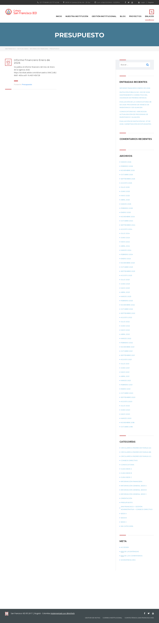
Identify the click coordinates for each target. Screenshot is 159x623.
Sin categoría (127, 526)
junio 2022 (125, 326)
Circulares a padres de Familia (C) (136, 456)
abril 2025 (125, 200)
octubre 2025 (127, 174)
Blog (123, 16)
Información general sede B (134, 490)
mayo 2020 (125, 414)
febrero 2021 (126, 385)
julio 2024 (125, 233)
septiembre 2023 (128, 271)
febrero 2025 (127, 208)
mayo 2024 (125, 242)
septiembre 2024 (128, 225)
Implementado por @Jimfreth (63, 613)
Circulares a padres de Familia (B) (136, 452)
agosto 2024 (126, 229)
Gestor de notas (92, 618)
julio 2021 (125, 364)
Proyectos (135, 16)
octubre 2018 (127, 427)
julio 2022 (125, 322)
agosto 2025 (126, 183)
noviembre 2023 (128, 263)
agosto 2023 (126, 275)
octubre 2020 (127, 393)
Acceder (125, 547)
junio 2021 (125, 368)
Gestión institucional (104, 16)
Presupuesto (27, 84)
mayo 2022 (125, 330)
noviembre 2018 (127, 422)
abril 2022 (125, 334)
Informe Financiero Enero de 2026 (32, 61)
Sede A (124, 513)
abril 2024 (125, 246)
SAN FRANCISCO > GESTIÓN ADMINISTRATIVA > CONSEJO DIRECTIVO (137, 508)
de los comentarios (131, 556)
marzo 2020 (126, 418)
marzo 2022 (126, 338)
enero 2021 (125, 389)
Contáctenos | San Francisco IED (139, 618)
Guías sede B (126, 473)
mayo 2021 (125, 372)
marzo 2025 (126, 204)
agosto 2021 (126, 359)
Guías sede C (126, 477)
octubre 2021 (127, 351)
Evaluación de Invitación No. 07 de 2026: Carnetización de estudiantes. (135, 122)
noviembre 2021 (127, 347)
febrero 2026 (127, 166)
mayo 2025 (125, 196)
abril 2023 (125, 292)
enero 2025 (126, 212)
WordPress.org (128, 560)
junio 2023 (125, 284)
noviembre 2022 (128, 305)
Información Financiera (131, 481)
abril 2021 (125, 376)
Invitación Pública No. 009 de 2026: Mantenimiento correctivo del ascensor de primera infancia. (135, 95)
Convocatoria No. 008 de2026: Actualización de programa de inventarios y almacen (134, 114)
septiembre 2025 (128, 179)
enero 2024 (126, 259)
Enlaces (149, 16)
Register (151, 2)
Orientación (126, 498)
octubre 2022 (127, 309)
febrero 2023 (127, 301)
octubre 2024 (127, 221)
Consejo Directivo (129, 460)
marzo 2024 (126, 250)
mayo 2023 (125, 288)
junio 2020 (125, 410)
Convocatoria (127, 465)
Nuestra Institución (77, 16)
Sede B (124, 518)
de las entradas (130, 552)
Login (141, 2)
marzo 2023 (126, 296)
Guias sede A (126, 469)
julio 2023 (125, 280)
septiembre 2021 (128, 355)
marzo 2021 (126, 380)
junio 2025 (125, 191)
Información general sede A (134, 486)
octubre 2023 (127, 267)
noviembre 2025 (128, 170)
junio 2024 (125, 238)
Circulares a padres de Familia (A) (136, 448)
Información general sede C (134, 494)
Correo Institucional (112, 618)
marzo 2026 (126, 162)
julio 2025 (125, 187)
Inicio (59, 16)
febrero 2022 (127, 343)
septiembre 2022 (128, 313)
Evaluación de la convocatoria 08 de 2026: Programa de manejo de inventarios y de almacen (135, 104)
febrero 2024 (127, 254)
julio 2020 (125, 406)
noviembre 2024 (128, 217)
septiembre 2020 (128, 397)
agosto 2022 (126, 317)
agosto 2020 (126, 401)
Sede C (124, 522)
